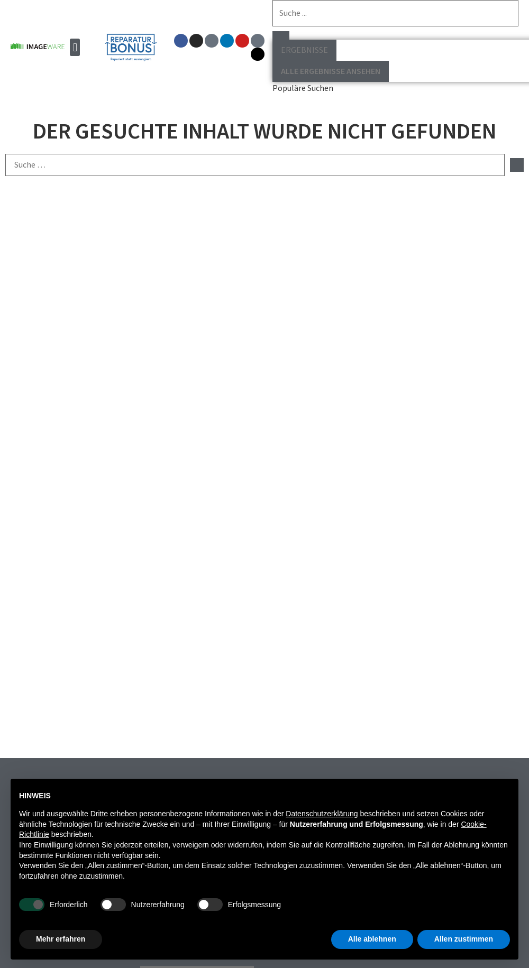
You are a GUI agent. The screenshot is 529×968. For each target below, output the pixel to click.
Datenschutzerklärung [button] (322, 813)
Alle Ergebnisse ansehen (330, 71)
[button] (75, 47)
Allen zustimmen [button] (463, 939)
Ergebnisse (303, 50)
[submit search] (517, 165)
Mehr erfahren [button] (60, 939)
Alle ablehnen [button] (372, 939)
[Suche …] (255, 165)
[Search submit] (280, 35)
